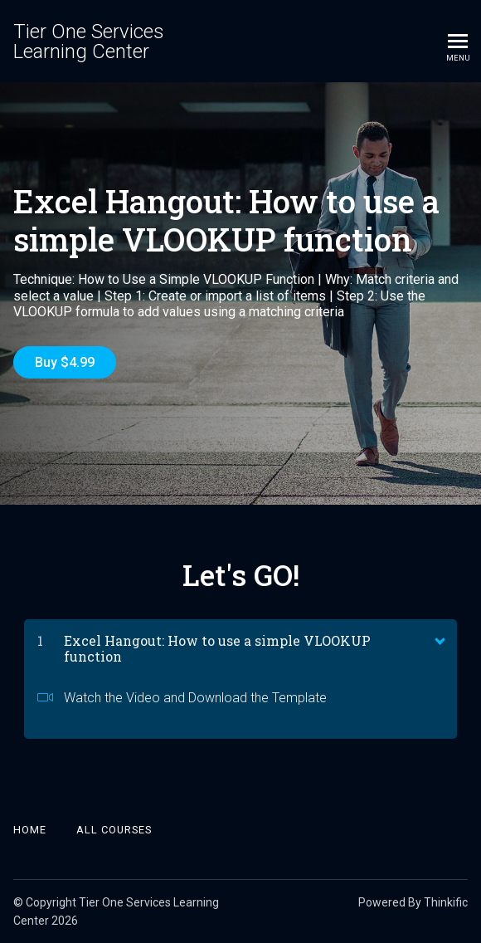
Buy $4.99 (65, 362)
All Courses (114, 829)
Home (29, 829)
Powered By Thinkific (413, 902)
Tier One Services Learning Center (88, 41)
